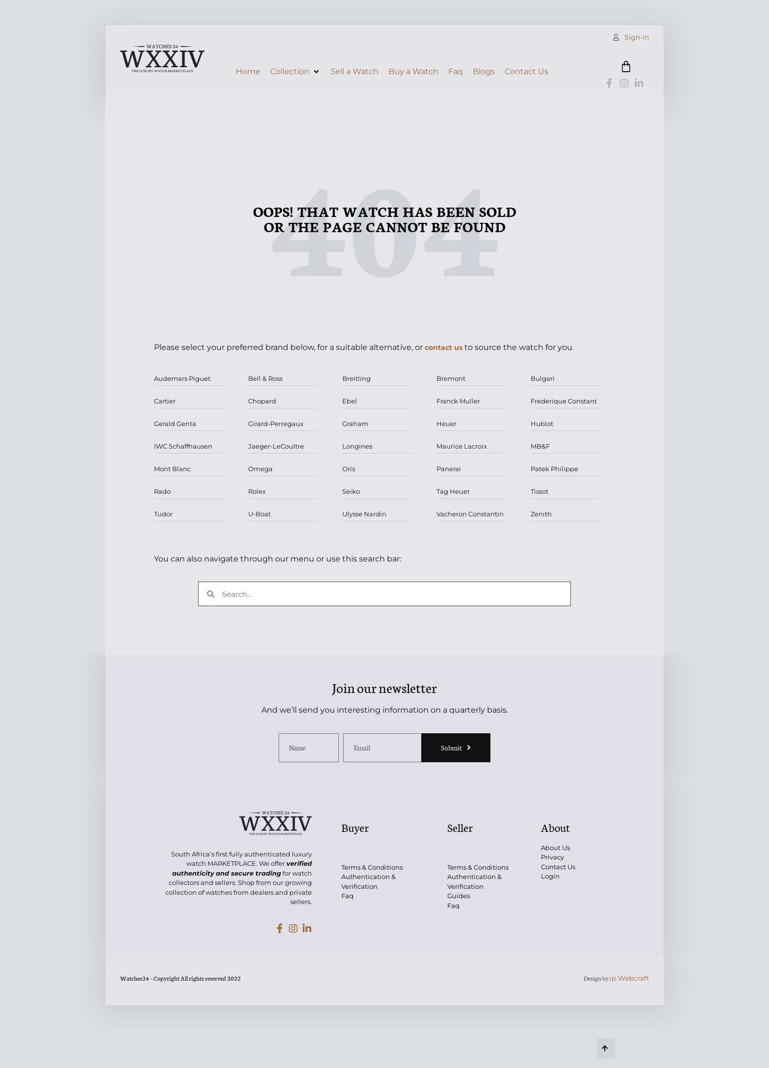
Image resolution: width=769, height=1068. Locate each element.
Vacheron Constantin (470, 514)
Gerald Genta (175, 423)
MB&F (540, 446)
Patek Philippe (554, 469)
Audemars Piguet (182, 378)
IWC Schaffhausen (183, 446)
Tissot (539, 491)
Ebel (349, 401)
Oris (348, 469)
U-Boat (259, 514)
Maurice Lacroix (461, 446)
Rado (162, 491)
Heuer (446, 423)
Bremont (450, 378)
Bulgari (543, 378)
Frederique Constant (564, 401)
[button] (295, 71)
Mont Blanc (172, 469)
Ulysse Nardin (364, 514)
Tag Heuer (453, 491)
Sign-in (636, 37)
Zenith (541, 514)
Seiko (351, 491)
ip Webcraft (629, 978)
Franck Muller (458, 401)
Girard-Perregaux (276, 423)
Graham (355, 423)
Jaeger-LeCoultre (276, 446)
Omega (260, 469)
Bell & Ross (265, 378)
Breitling (356, 378)
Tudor (163, 514)
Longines (357, 446)
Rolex (257, 491)
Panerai (448, 469)
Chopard (262, 401)
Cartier (165, 401)
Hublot (542, 423)
